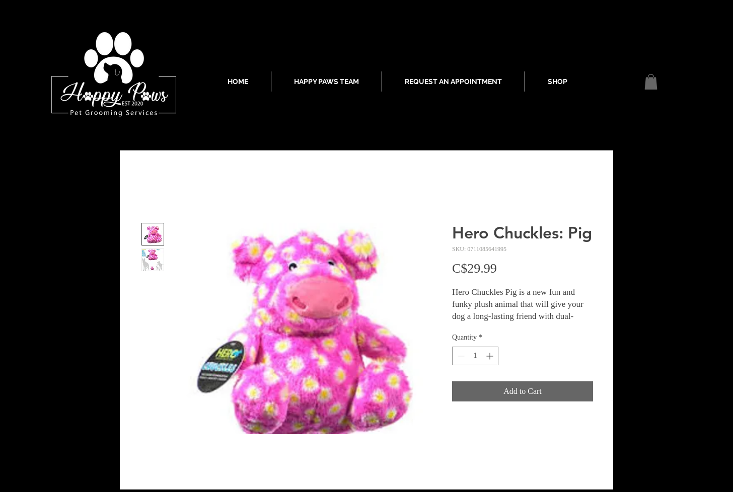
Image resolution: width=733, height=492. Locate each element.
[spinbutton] (475, 356)
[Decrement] (460, 356)
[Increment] (490, 356)
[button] (650, 82)
